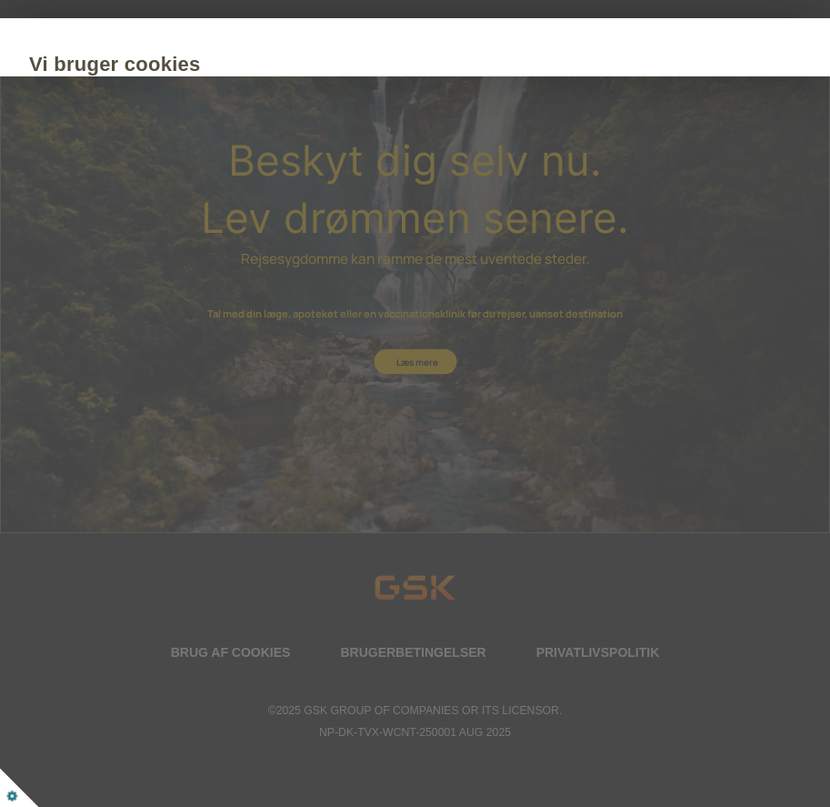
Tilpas (324, 269)
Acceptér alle (200, 269)
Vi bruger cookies (214, 64)
